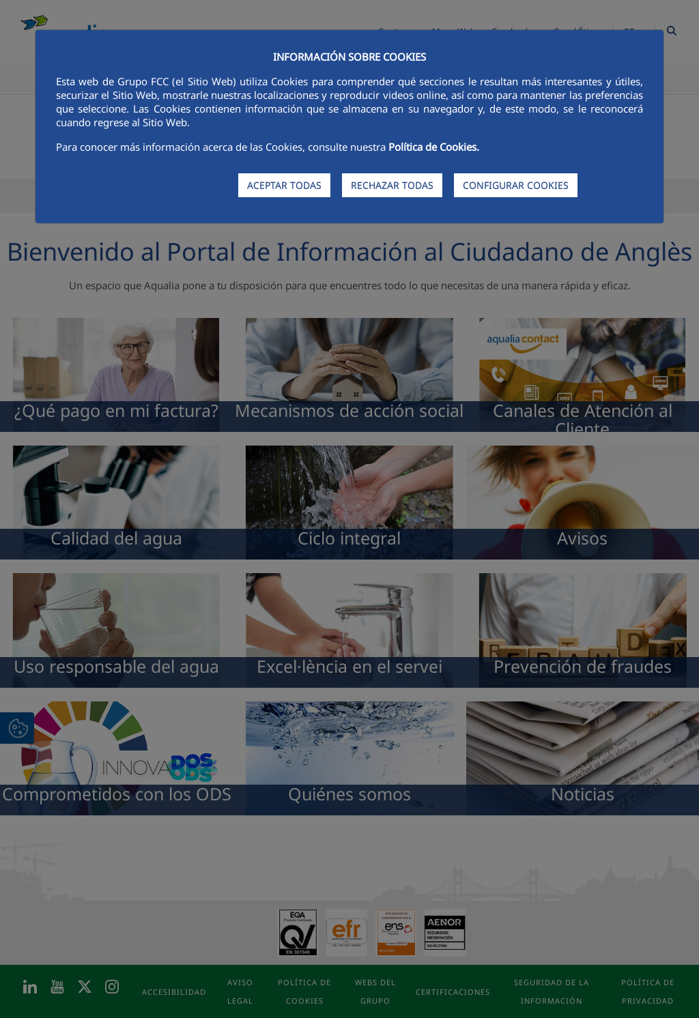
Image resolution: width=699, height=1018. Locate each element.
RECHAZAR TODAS (392, 185)
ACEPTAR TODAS (284, 185)
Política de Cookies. (433, 147)
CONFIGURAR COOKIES (516, 185)
